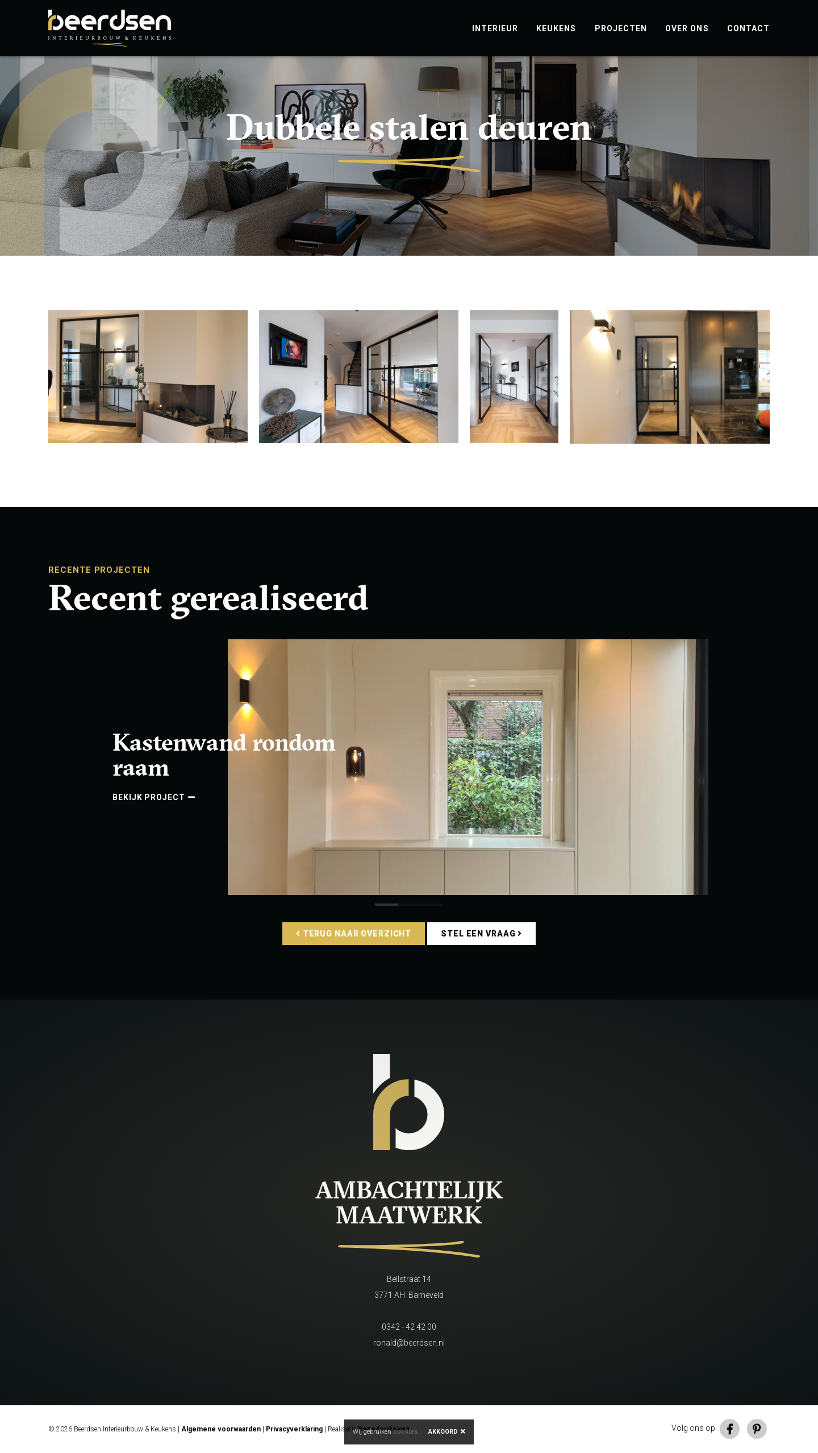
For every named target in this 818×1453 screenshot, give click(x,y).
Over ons (687, 28)
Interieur (495, 28)
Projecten (621, 28)
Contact (748, 28)
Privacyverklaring (294, 1429)
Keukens (556, 28)
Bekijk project (153, 797)
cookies (405, 1431)
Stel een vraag (481, 933)
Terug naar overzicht (353, 933)
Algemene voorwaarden (221, 1429)
